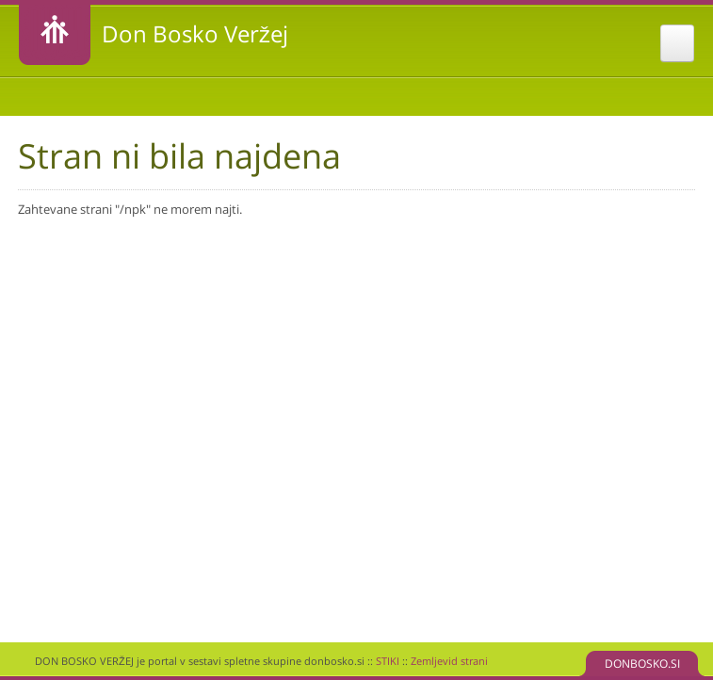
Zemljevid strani (449, 661)
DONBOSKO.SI (642, 664)
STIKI (387, 661)
